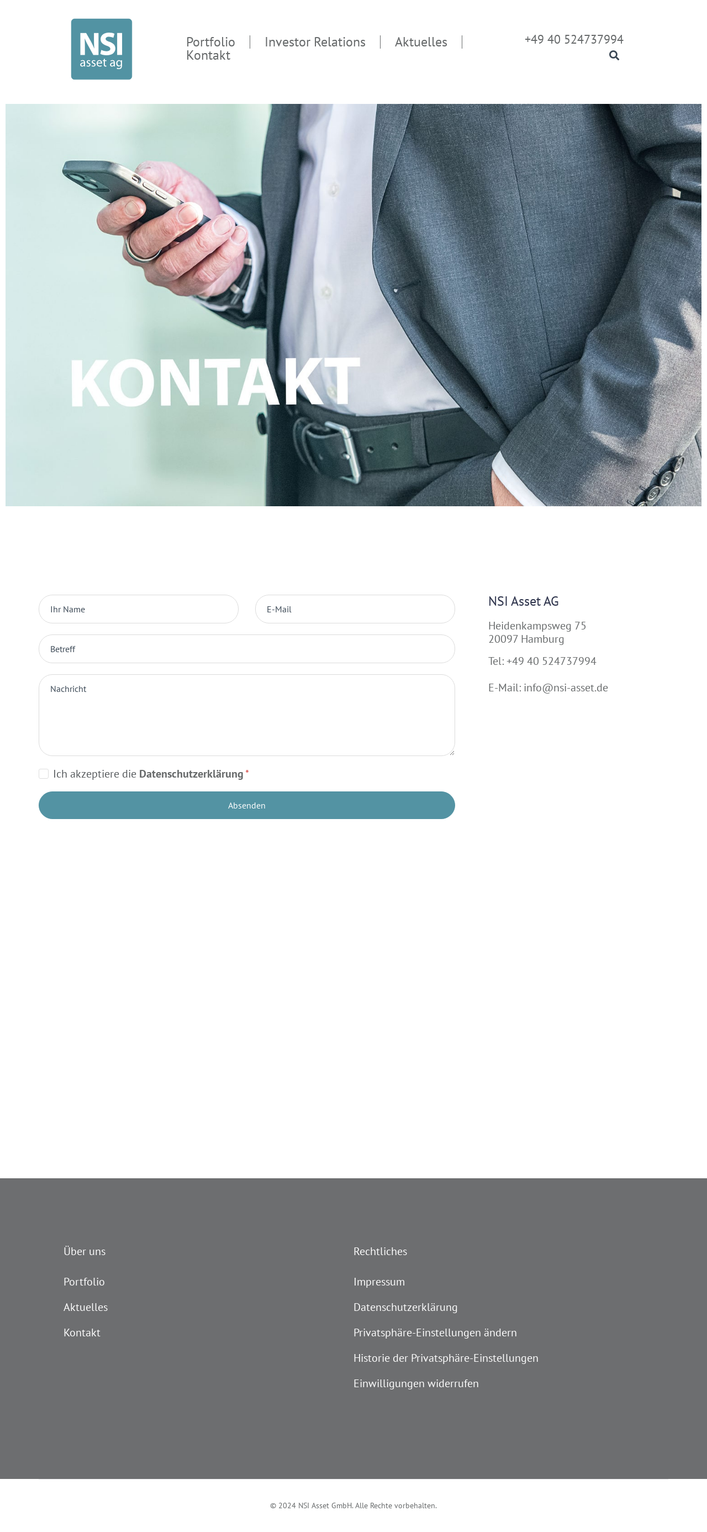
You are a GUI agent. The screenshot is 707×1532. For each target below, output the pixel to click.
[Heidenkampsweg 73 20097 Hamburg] (353, 1040)
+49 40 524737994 (574, 39)
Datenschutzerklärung (406, 1307)
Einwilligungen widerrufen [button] (416, 1383)
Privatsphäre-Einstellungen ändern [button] (435, 1332)
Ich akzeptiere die (151, 773)
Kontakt (82, 1332)
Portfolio (84, 1281)
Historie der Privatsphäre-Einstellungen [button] (446, 1358)
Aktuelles (86, 1307)
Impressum (379, 1281)
